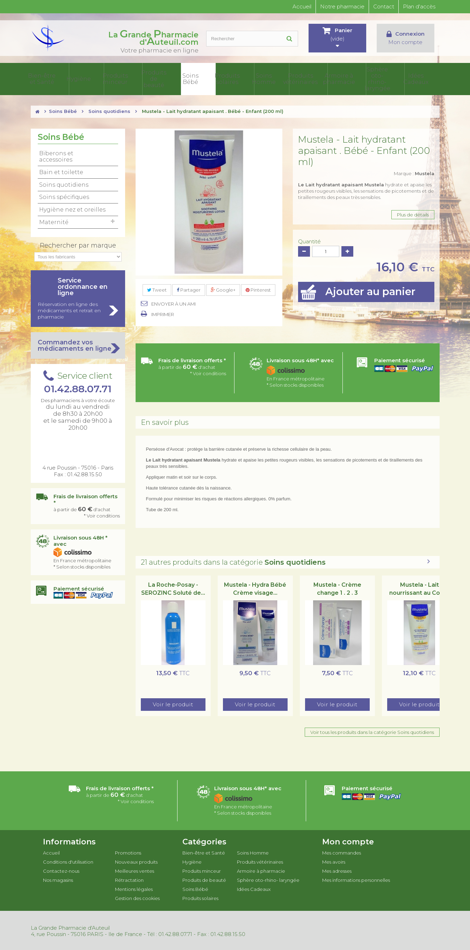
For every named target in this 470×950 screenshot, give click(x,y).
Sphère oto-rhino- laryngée (388, 78)
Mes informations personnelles (356, 878)
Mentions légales (134, 888)
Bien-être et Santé (81, 78)
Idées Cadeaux (422, 78)
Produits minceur (149, 78)
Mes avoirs (333, 860)
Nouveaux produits (136, 860)
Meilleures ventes (134, 869)
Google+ (223, 288)
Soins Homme (285, 78)
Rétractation (129, 878)
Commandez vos (78, 344)
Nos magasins (58, 878)
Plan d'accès (419, 6)
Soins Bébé (218, 78)
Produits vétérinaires (320, 78)
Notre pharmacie (342, 6)
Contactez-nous (61, 869)
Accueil (301, 6)
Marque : (414, 172)
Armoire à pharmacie (354, 78)
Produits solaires (252, 78)
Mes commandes (341, 851)
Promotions (128, 851)
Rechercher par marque (78, 244)
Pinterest (258, 288)
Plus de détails (413, 213)
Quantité (309, 240)
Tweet (157, 288)
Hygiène (115, 78)
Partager (189, 288)
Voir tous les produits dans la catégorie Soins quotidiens (372, 731)
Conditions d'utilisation (68, 860)
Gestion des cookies (137, 897)
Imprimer (162, 313)
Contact (383, 6)
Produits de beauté (184, 78)
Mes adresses (337, 869)
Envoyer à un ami (173, 302)
